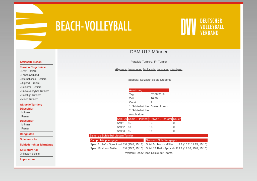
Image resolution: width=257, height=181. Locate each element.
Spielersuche (28, 139)
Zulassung (163, 69)
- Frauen (25, 116)
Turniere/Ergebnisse (33, 67)
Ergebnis (165, 79)
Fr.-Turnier (160, 61)
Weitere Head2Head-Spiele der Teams (148, 152)
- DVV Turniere (28, 71)
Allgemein (121, 69)
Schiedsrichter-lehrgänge (36, 144)
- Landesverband (29, 75)
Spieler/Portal (29, 149)
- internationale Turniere (33, 79)
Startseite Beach (31, 61)
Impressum (27, 159)
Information (135, 69)
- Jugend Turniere (30, 83)
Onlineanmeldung (30, 153)
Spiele (155, 79)
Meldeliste (149, 69)
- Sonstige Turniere (30, 95)
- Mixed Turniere (29, 99)
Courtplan (176, 69)
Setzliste (145, 79)
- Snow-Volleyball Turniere (34, 91)
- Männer (25, 112)
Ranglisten (27, 133)
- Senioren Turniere (31, 87)
